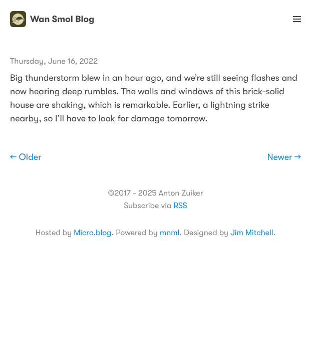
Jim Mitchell (251, 232)
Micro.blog (92, 232)
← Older (26, 157)
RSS (180, 205)
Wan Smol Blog (52, 19)
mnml (169, 232)
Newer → (284, 157)
